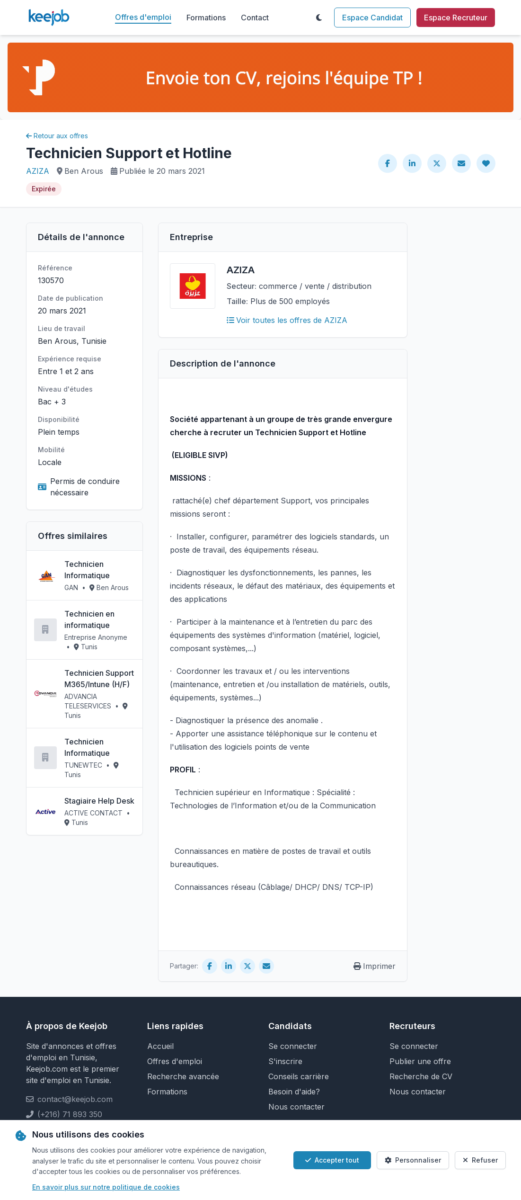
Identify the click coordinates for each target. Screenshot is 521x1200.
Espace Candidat (372, 17)
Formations (206, 17)
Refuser (480, 1160)
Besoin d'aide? (294, 1091)
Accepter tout (332, 1160)
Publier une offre (420, 1061)
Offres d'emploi (143, 17)
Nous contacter (296, 1106)
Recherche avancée (183, 1076)
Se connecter (292, 1046)
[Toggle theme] (319, 17)
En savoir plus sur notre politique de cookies (106, 1187)
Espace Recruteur (455, 17)
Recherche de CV (420, 1076)
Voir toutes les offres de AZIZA (287, 320)
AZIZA (37, 171)
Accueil (160, 1046)
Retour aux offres (57, 136)
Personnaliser (413, 1160)
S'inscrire (285, 1061)
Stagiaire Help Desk (99, 801)
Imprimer (374, 966)
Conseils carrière (298, 1076)
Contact (255, 17)
